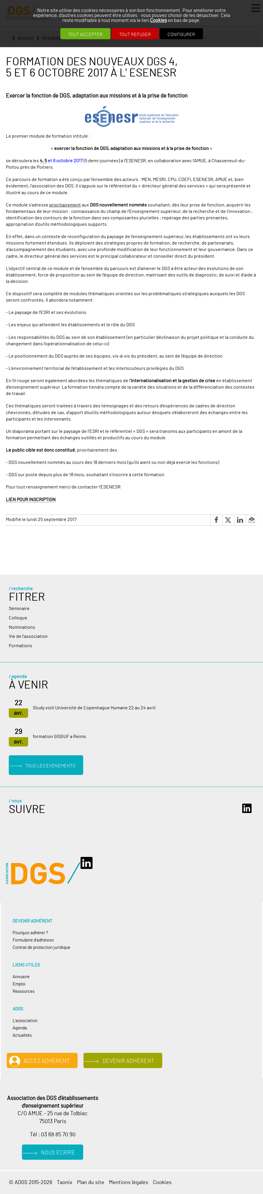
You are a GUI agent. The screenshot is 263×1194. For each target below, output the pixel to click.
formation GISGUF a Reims (59, 736)
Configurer (181, 34)
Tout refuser (135, 34)
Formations (20, 645)
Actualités (22, 1035)
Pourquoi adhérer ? (30, 933)
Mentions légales (128, 1182)
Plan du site (90, 1182)
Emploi (19, 984)
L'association (25, 1021)
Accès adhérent (46, 1061)
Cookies (158, 20)
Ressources (24, 991)
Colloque (18, 618)
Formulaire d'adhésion (33, 940)
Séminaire (19, 608)
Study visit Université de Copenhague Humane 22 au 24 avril (94, 708)
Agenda (20, 1028)
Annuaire (21, 977)
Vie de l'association (28, 636)
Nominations (22, 627)
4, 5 (43, 160)
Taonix (64, 1182)
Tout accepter (85, 34)
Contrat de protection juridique (41, 947)
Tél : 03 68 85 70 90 (53, 1134)
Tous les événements (50, 765)
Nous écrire (58, 1153)
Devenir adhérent (128, 1061)
